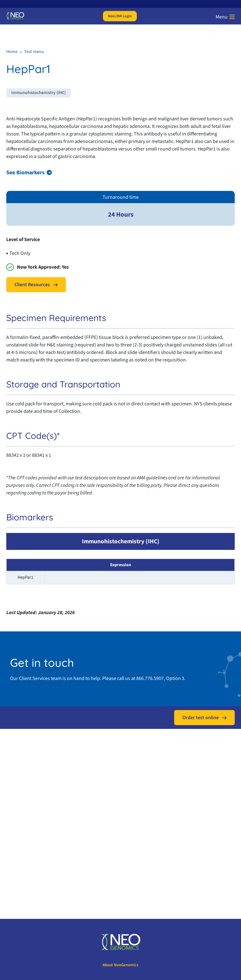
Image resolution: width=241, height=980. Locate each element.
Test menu (34, 52)
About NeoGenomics (120, 965)
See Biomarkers (25, 173)
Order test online (200, 717)
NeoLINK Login (120, 16)
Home (12, 52)
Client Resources (32, 284)
